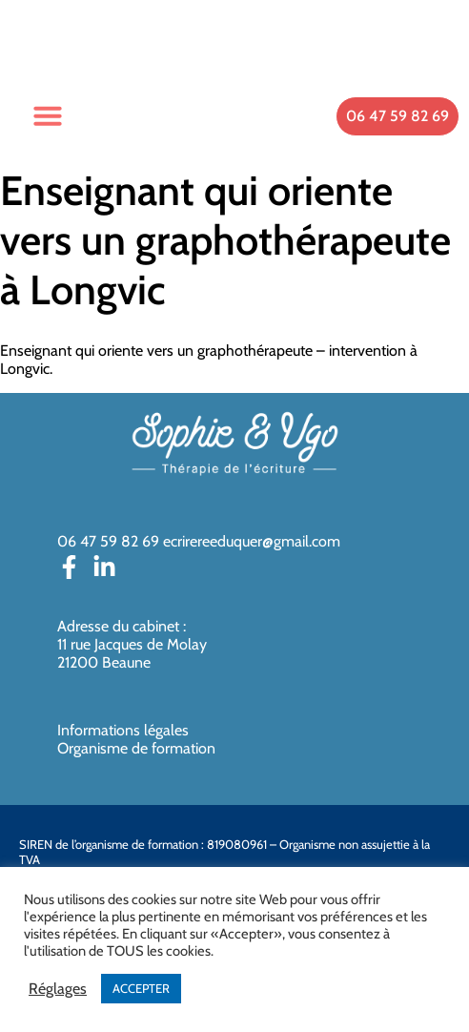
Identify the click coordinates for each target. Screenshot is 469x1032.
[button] (48, 115)
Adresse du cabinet (120, 626)
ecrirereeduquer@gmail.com (251, 541)
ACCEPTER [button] (141, 988)
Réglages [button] (58, 989)
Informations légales (123, 730)
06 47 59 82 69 (108, 541)
